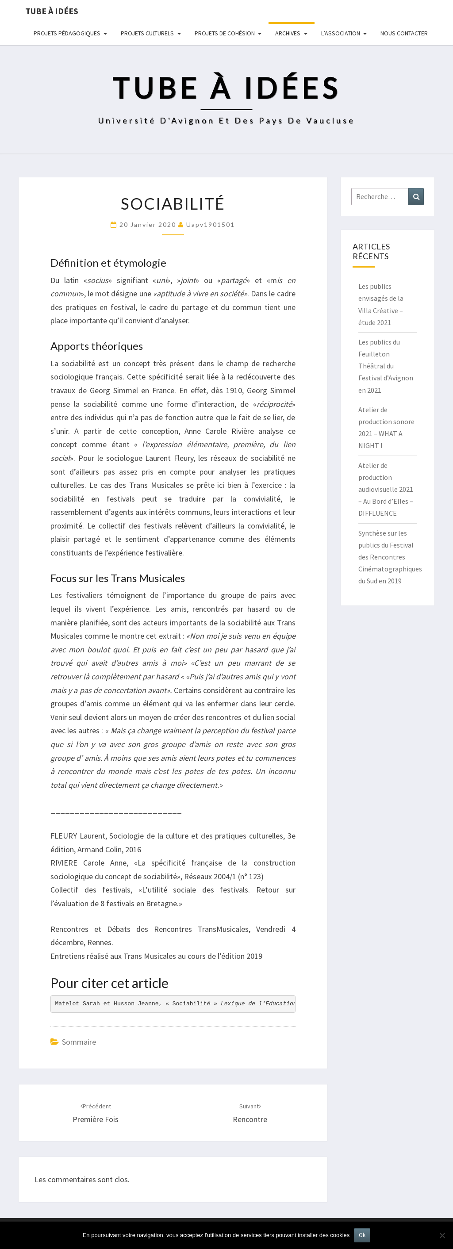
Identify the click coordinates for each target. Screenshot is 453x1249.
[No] (442, 1235)
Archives (287, 33)
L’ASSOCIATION (340, 33)
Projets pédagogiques (67, 33)
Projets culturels (147, 33)
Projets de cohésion (225, 33)
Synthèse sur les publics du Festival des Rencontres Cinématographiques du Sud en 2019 (390, 557)
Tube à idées (51, 10)
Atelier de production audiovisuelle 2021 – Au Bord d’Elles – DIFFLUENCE (385, 489)
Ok (362, 1235)
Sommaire (79, 1042)
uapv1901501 (210, 224)
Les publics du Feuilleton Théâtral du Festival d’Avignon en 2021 (385, 366)
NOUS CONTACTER (404, 33)
